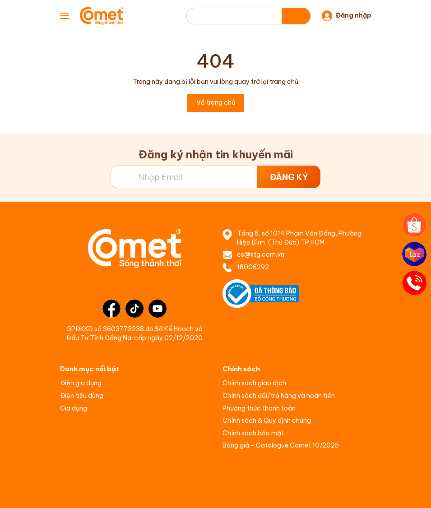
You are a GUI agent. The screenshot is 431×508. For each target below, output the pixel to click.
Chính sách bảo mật (253, 433)
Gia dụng (73, 408)
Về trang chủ (215, 102)
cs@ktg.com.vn (260, 254)
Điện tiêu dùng (81, 396)
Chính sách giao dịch (254, 383)
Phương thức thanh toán (259, 408)
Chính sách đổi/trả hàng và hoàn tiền (278, 396)
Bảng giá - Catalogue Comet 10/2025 (280, 445)
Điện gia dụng (81, 383)
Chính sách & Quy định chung (266, 420)
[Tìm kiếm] (296, 16)
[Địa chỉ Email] (215, 177)
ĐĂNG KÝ (289, 177)
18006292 (253, 267)
